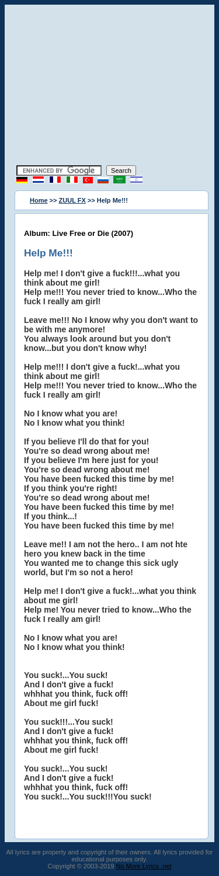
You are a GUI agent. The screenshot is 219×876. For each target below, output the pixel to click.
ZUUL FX (72, 200)
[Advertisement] (110, 86)
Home (39, 200)
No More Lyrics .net (144, 866)
